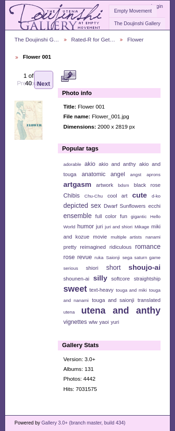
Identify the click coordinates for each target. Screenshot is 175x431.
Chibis (71, 195)
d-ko (156, 195)
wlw (93, 322)
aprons (154, 174)
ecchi (154, 206)
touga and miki (131, 290)
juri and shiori (119, 226)
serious (70, 268)
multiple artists (126, 236)
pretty (70, 247)
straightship (147, 278)
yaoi (104, 322)
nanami (153, 236)
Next (43, 80)
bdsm (123, 185)
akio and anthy (117, 164)
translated (149, 300)
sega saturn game (141, 257)
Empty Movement (133, 11)
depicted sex (82, 205)
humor (85, 226)
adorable (72, 164)
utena (69, 312)
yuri (115, 322)
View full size (68, 75)
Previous (29, 79)
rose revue (77, 257)
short (113, 267)
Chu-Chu (93, 195)
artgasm (77, 184)
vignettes (75, 322)
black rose (147, 185)
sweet (75, 289)
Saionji (112, 257)
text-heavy (101, 290)
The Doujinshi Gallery (137, 23)
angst (135, 174)
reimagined (93, 247)
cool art (117, 195)
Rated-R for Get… (93, 39)
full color (105, 216)
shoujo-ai (144, 267)
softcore (120, 278)
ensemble (77, 215)
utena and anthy (121, 310)
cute (139, 195)
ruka (99, 257)
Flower (135, 39)
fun (123, 216)
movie (100, 236)
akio (89, 164)
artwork (104, 185)
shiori (92, 268)
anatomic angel (103, 174)
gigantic (139, 216)
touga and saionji (113, 300)
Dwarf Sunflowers (125, 206)
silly (100, 278)
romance (148, 246)
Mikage (141, 226)
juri (99, 226)
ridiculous (120, 247)
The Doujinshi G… (36, 39)
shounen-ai (76, 278)
